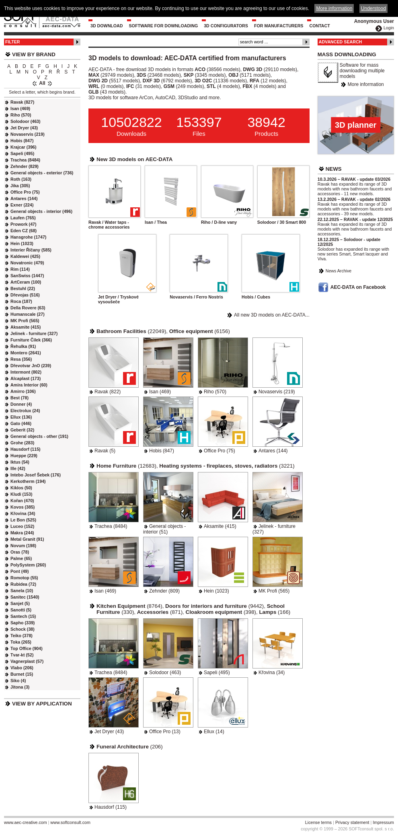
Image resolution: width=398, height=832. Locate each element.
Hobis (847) (161, 451)
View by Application (42, 704)
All (42, 83)
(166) (274, 612)
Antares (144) (273, 451)
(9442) (214, 606)
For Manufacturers (279, 25)
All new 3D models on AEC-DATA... (272, 315)
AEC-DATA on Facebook (358, 287)
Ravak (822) (107, 392)
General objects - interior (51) (164, 529)
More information (366, 84)
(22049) (131, 331)
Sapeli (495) (217, 672)
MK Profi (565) (273, 591)
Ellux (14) (214, 731)
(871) (160, 612)
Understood (373, 8)
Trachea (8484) (110, 526)
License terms (318, 822)
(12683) (126, 466)
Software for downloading (163, 25)
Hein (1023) (216, 591)
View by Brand (33, 54)
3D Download (106, 25)
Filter (12, 41)
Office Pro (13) (165, 731)
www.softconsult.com (70, 822)
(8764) (129, 606)
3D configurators (226, 25)
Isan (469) (160, 392)
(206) (129, 747)
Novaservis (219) (276, 392)
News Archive (339, 270)
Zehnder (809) (164, 591)
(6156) (199, 331)
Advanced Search (340, 41)
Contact (319, 25)
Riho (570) (215, 392)
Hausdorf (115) (110, 807)
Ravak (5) (104, 451)
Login (389, 27)
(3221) (226, 466)
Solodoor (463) (165, 672)
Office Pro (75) (219, 451)
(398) (221, 612)
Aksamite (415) (220, 526)
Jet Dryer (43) (109, 731)
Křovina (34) (271, 672)
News (334, 169)
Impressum (383, 822)
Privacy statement (352, 822)
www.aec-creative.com (25, 822)
